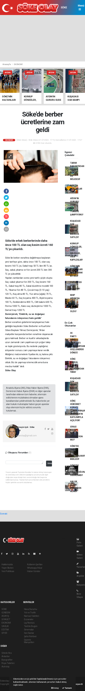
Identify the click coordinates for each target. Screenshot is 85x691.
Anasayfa (6, 64)
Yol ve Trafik (30, 612)
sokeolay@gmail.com (26, 435)
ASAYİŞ (5, 616)
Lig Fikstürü (29, 623)
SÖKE (64, 7)
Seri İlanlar (29, 633)
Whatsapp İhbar (34, 568)
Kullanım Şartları (34, 564)
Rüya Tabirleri (8, 663)
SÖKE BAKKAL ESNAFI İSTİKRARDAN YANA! (77, 365)
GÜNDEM (6, 612)
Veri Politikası (8, 571)
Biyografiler (7, 660)
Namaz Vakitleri (31, 616)
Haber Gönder (33, 571)
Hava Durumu (30, 609)
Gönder (49, 463)
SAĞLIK (5, 626)
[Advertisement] (42, 38)
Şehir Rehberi (30, 636)
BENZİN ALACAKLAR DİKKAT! (76, 188)
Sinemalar (29, 629)
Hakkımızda (7, 564)
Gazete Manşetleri (29, 641)
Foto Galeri (80, 542)
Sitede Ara (7, 653)
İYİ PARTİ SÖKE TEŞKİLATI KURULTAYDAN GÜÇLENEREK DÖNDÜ (77, 343)
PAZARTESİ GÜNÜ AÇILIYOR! (76, 285)
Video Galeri (80, 554)
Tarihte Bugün (31, 626)
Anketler (6, 656)
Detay (55, 688)
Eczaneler (29, 619)
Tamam (67, 688)
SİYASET (6, 619)
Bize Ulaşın (80, 594)
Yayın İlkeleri (7, 568)
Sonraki (3, 513)
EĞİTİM (5, 629)
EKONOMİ (18, 64)
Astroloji (5, 666)
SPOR (4, 633)
